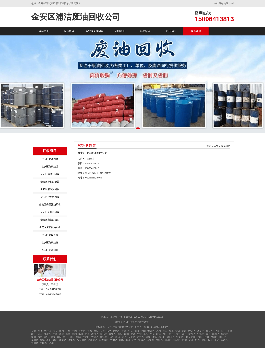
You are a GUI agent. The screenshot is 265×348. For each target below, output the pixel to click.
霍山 (165, 330)
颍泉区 (94, 333)
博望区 (214, 337)
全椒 (139, 333)
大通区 (113, 340)
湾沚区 (150, 340)
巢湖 (216, 340)
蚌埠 (121, 340)
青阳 (96, 330)
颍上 (61, 333)
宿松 (52, 337)
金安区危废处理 (50, 166)
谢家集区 (92, 340)
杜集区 (179, 337)
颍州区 (112, 333)
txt (215, 3)
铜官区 (140, 337)
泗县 (223, 330)
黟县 (171, 333)
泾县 (217, 330)
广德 (68, 330)
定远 (132, 333)
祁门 (165, 333)
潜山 (72, 337)
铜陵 (148, 337)
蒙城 (137, 330)
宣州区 (82, 330)
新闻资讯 (120, 31)
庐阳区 (43, 343)
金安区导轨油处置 (49, 181)
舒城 (177, 330)
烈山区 (162, 337)
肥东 (203, 340)
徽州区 (191, 333)
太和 (74, 333)
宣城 (89, 330)
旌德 (184, 340)
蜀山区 (34, 343)
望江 (46, 337)
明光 (152, 333)
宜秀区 (86, 337)
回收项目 (69, 31)
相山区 (170, 337)
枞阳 (117, 337)
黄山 (33, 337)
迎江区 (103, 337)
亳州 (158, 330)
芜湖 (40, 330)
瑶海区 (52, 343)
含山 (200, 337)
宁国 (74, 330)
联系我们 (196, 31)
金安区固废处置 (50, 235)
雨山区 (222, 337)
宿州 (55, 333)
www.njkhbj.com (93, 177)
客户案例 (145, 31)
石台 (102, 330)
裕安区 (200, 330)
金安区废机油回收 (49, 212)
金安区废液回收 (50, 250)
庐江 (191, 340)
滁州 (61, 330)
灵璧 (229, 330)
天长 (208, 333)
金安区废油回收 (94, 31)
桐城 (78, 337)
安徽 (33, 330)
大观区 (94, 337)
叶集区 (191, 330)
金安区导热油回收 (49, 197)
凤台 (55, 340)
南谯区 (215, 333)
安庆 (111, 337)
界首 (87, 333)
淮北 (187, 337)
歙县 (184, 333)
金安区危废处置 (50, 242)
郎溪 (158, 333)
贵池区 (116, 330)
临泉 (80, 333)
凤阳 (126, 333)
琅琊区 (224, 333)
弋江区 (159, 340)
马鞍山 (47, 330)
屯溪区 (200, 333)
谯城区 (150, 330)
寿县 (48, 340)
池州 (124, 330)
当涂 (206, 337)
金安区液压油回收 (49, 189)
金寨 (171, 330)
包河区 (224, 340)
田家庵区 (104, 340)
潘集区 (62, 340)
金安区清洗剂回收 (49, 174)
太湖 (59, 337)
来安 (145, 333)
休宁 (177, 333)
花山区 (34, 340)
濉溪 (154, 337)
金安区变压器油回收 (50, 204)
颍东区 (103, 333)
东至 (108, 330)
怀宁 (65, 337)
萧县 (33, 333)
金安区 (209, 330)
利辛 (130, 330)
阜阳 (120, 333)
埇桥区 (47, 333)
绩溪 (42, 340)
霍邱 (184, 330)
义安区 (131, 337)
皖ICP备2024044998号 (156, 327)
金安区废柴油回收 (49, 219)
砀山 (40, 333)
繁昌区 (141, 340)
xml (232, 3)
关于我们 (170, 31)
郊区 (124, 337)
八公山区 (81, 340)
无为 (134, 340)
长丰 (210, 340)
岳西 (40, 337)
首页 (209, 146)
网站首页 (44, 31)
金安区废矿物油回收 (50, 227)
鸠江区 (168, 340)
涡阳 (143, 330)
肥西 (197, 340)
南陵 (127, 340)
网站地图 (223, 3)
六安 (55, 330)
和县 (193, 337)
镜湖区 (176, 340)
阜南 (68, 333)
